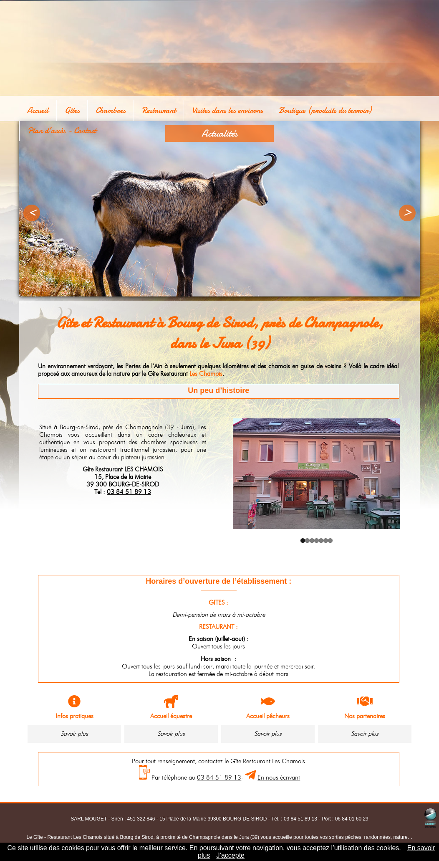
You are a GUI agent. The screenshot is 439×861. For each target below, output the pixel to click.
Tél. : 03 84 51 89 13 (294, 819)
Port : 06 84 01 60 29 (345, 819)
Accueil (37, 108)
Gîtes (64, 108)
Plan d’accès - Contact (377, 108)
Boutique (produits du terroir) (288, 108)
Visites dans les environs (197, 108)
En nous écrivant (278, 777)
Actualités (219, 133)
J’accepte (230, 855)
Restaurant (137, 108)
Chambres (96, 108)
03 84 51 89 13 (129, 492)
